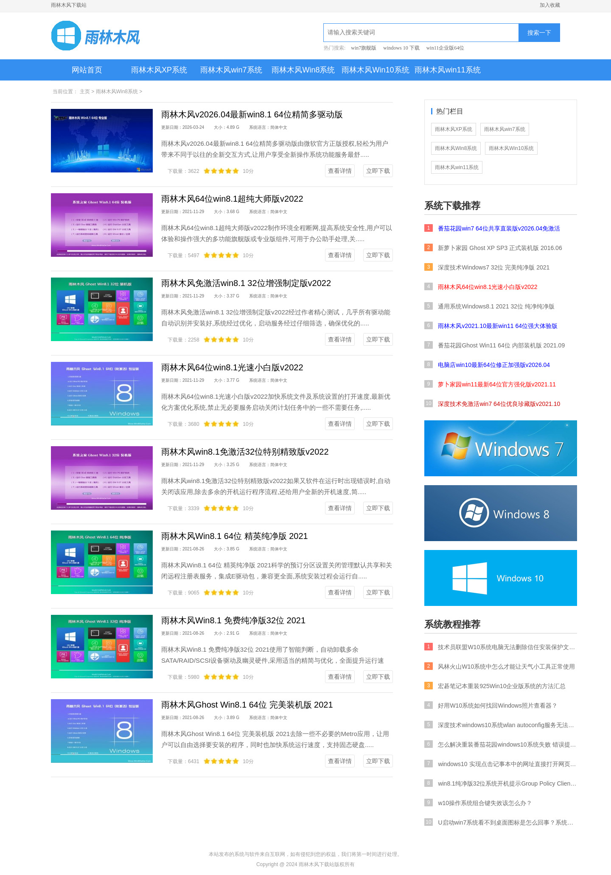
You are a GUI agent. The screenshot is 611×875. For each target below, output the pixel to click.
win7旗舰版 (363, 48)
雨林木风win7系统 (231, 70)
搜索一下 (539, 32)
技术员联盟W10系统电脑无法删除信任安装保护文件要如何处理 (500, 646)
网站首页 (87, 70)
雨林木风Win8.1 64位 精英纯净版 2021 (234, 536)
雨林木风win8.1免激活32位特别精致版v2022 (245, 451)
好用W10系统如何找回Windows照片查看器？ (491, 705)
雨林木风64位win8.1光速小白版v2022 (232, 367)
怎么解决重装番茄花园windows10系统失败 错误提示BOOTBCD (500, 744)
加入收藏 (550, 5)
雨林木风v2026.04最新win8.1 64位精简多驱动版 (252, 114)
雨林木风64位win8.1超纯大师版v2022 (232, 198)
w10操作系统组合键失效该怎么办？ (478, 802)
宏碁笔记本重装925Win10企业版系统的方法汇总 (495, 685)
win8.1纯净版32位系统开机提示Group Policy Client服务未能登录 (500, 783)
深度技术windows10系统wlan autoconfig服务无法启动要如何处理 (500, 724)
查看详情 (340, 170)
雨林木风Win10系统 (375, 70)
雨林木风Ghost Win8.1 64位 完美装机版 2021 (247, 704)
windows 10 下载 (401, 48)
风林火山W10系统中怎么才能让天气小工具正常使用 (499, 666)
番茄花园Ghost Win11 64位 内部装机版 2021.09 (494, 345)
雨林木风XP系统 (159, 70)
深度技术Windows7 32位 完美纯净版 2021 (486, 267)
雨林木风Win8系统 (303, 70)
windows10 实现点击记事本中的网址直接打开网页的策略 (500, 763)
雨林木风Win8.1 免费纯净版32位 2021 (233, 620)
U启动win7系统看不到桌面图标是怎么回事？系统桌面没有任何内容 (500, 822)
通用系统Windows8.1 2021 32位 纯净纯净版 (489, 306)
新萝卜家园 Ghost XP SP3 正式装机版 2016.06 (493, 247)
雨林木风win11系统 (447, 70)
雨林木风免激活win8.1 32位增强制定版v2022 (246, 283)
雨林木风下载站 (69, 5)
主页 (85, 91)
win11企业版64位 (445, 48)
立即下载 (378, 170)
